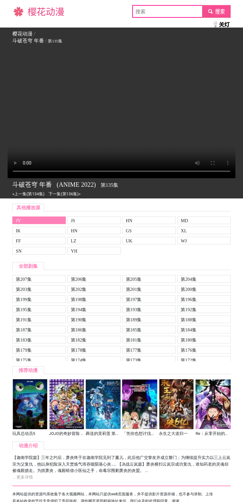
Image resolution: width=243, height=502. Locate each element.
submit (216, 11)
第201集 (134, 289)
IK (18, 230)
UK (129, 240)
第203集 (24, 289)
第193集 (134, 309)
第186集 (79, 329)
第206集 (79, 279)
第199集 (24, 299)
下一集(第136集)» (64, 193)
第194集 (79, 309)
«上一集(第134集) (28, 193)
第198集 (79, 299)
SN (19, 251)
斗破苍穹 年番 (28, 40)
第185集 (134, 329)
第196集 (188, 299)
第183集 (24, 339)
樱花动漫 (22, 11)
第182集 (79, 339)
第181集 (134, 339)
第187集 (24, 329)
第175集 (24, 360)
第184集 (188, 329)
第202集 (79, 289)
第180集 (188, 339)
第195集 (24, 309)
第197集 (134, 299)
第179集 (24, 350)
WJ (184, 240)
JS (73, 220)
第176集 (188, 350)
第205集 (134, 279)
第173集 (134, 360)
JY (18, 220)
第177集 (134, 350)
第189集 (134, 319)
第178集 (79, 350)
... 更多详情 (22, 477)
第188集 (188, 319)
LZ (74, 240)
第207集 (24, 279)
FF (18, 240)
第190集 (79, 319)
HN (129, 220)
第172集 (188, 360)
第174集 (79, 360)
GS (129, 230)
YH (74, 251)
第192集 (188, 309)
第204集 (188, 279)
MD (184, 220)
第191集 (24, 319)
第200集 (188, 289)
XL (184, 230)
